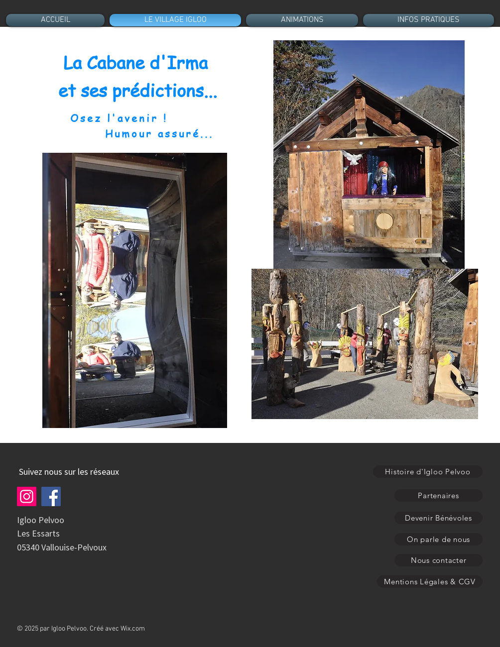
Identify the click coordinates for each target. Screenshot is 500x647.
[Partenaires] (438, 495)
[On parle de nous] (438, 539)
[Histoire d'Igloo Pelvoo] (428, 471)
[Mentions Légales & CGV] (430, 581)
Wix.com (133, 629)
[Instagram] (26, 496)
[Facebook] (51, 496)
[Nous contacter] (438, 560)
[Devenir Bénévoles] (438, 518)
